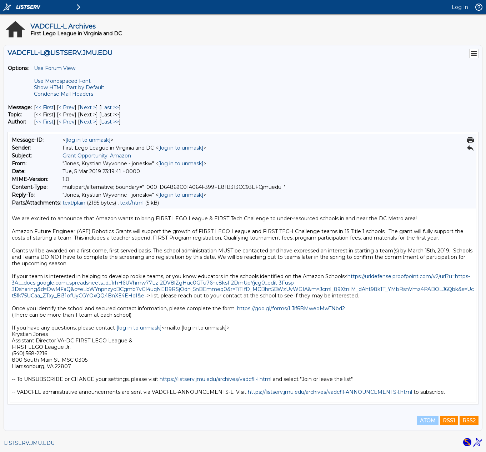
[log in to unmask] (88, 140)
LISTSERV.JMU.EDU (29, 443)
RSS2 (469, 420)
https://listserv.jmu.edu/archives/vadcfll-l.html (215, 379)
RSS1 (449, 420)
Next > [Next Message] (88, 107)
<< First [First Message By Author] (45, 122)
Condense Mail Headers (63, 94)
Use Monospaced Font (62, 81)
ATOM (428, 420)
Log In (460, 7)
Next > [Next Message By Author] (88, 122)
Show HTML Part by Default (69, 87)
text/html (132, 203)
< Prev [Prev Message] (67, 107)
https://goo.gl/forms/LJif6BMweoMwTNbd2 (291, 308)
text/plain (73, 203)
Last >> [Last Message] (110, 107)
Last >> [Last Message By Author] (110, 122)
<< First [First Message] (45, 107)
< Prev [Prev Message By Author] (67, 122)
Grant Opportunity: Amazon (96, 155)
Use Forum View (54, 68)
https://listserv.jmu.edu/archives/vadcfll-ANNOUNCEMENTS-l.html (330, 392)
